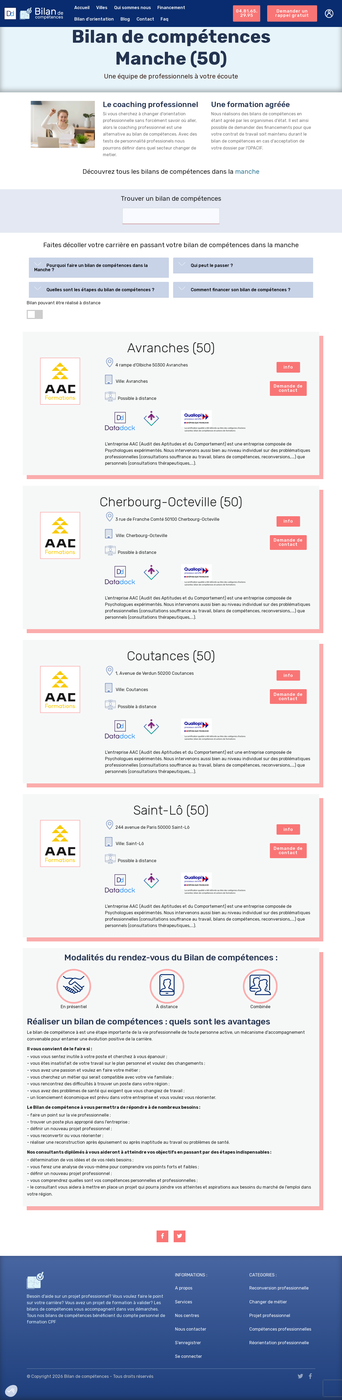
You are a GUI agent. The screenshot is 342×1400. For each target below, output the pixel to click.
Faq (164, 19)
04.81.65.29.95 (247, 13)
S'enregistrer (188, 1342)
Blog (125, 19)
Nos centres (187, 1315)
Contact (145, 19)
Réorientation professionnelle (279, 1342)
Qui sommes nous (132, 7)
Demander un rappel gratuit (292, 13)
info (288, 367)
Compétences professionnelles (280, 1329)
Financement (171, 7)
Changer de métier (268, 1301)
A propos (183, 1288)
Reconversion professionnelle (279, 1288)
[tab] (99, 268)
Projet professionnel (269, 1315)
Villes (101, 7)
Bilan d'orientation (94, 19)
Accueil (82, 7)
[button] (99, 266)
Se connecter (188, 1356)
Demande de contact (288, 388)
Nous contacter (190, 1329)
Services (183, 1301)
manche (247, 171)
